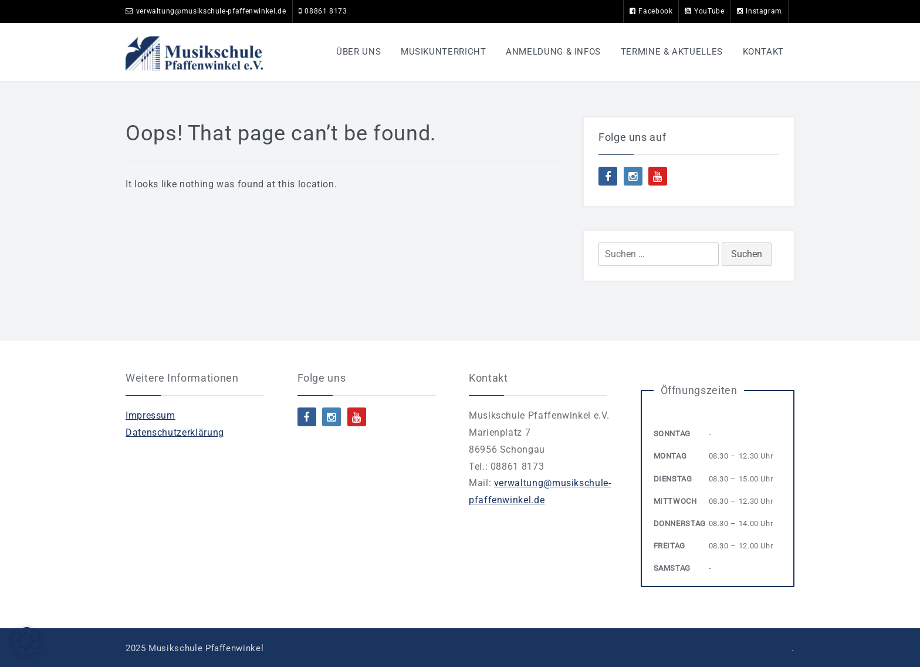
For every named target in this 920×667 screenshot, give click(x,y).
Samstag (672, 568)
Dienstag (673, 478)
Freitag (669, 545)
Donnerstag (680, 523)
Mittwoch (675, 501)
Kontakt (763, 51)
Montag (670, 456)
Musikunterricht (443, 51)
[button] (26, 641)
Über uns (358, 51)
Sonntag (672, 433)
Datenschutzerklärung (175, 432)
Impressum (150, 415)
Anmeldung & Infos (553, 51)
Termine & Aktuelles (672, 51)
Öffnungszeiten (699, 390)
